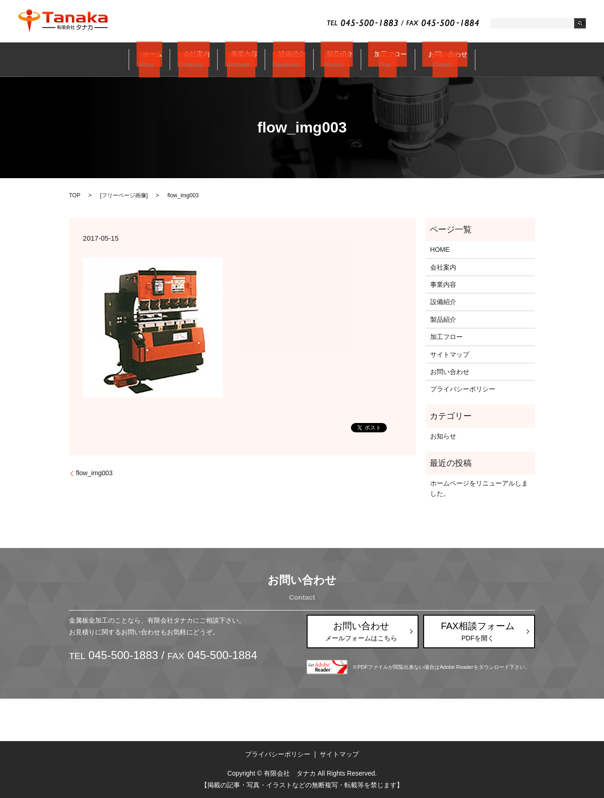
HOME (440, 249)
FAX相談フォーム (478, 631)
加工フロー (378, 59)
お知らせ (443, 436)
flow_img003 (94, 473)
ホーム (160, 59)
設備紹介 (288, 59)
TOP (74, 195)
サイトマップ (449, 354)
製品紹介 (332, 59)
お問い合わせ (433, 59)
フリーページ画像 (124, 195)
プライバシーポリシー (462, 389)
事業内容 (244, 59)
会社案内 (201, 59)
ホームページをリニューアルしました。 (479, 488)
